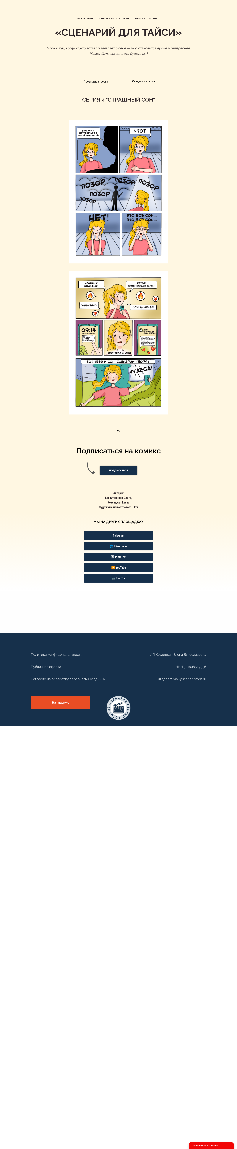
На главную (60, 702)
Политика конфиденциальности (57, 655)
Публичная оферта (46, 667)
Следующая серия (143, 81)
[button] (118, 470)
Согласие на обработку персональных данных (68, 679)
